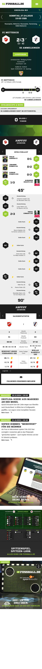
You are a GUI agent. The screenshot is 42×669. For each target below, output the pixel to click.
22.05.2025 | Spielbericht (9, 108)
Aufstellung (39, 151)
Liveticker (20, 54)
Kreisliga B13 (27, 10)
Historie (3, 315)
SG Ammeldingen (29, 48)
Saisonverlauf (39, 315)
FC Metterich (10, 32)
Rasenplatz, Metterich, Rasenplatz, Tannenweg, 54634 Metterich (22, 25)
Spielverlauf (21, 152)
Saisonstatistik (21, 316)
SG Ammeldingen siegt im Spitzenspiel (18, 111)
